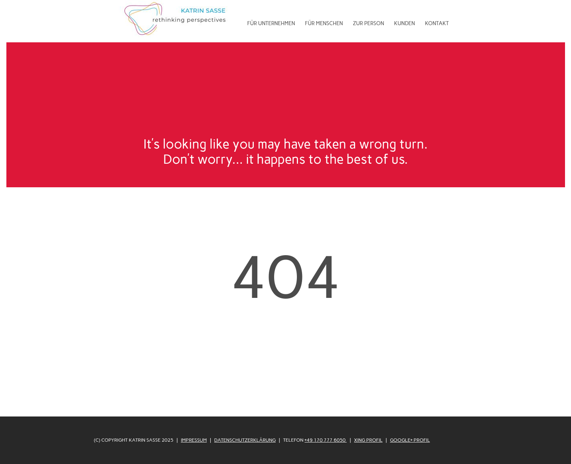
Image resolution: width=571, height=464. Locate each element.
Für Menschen (324, 23)
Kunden (404, 23)
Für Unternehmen (271, 23)
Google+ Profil (410, 440)
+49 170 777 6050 (325, 440)
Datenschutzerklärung (245, 440)
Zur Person (368, 23)
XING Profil (368, 440)
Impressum (194, 440)
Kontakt (437, 23)
